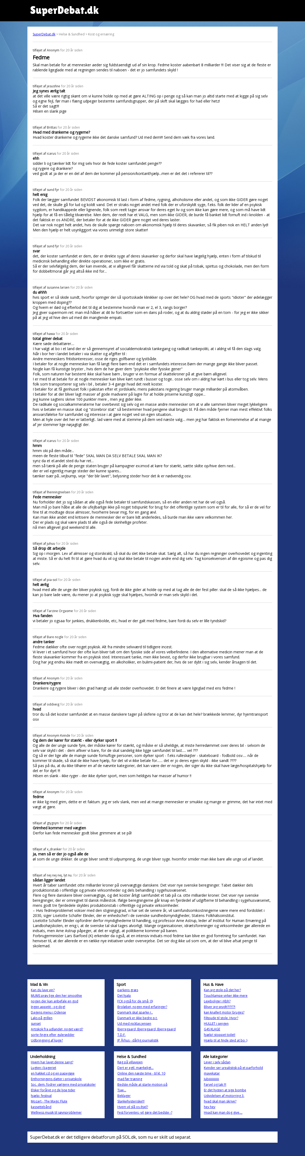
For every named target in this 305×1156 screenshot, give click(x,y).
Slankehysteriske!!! (131, 1101)
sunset (36, 1023)
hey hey (209, 1107)
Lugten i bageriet (43, 1067)
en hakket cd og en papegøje (53, 1073)
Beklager (124, 1095)
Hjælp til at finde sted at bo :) (225, 1040)
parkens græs (127, 990)
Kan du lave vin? (43, 990)
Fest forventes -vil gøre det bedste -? (144, 1112)
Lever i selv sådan (217, 1062)
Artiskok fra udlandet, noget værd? (57, 1029)
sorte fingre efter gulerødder (53, 1034)
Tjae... (121, 1090)
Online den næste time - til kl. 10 (141, 1073)
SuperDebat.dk (44, 34)
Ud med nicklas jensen (134, 1023)
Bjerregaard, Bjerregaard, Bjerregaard (146, 1029)
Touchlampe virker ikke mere (226, 995)
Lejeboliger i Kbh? (217, 1001)
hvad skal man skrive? (220, 1101)
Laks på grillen (41, 1018)
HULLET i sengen (216, 1023)
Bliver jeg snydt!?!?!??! (219, 1007)
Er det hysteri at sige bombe (225, 1090)
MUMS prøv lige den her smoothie (56, 995)
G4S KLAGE (212, 1029)
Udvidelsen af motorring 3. (224, 1095)
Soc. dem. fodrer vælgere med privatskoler (63, 1084)
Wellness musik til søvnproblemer (56, 1112)
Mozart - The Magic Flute (49, 1101)
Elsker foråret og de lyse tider (53, 1090)
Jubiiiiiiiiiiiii (211, 1079)
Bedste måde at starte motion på (142, 1084)
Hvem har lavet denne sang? (52, 1062)
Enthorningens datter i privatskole (56, 1079)
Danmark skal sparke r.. (135, 1012)
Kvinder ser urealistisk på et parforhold (233, 1067)
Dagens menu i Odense (48, 1012)
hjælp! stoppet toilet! (219, 1034)
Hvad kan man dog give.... (223, 1112)
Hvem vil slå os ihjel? (132, 1107)
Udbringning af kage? (47, 1040)
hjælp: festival (41, 1095)
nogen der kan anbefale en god (54, 1001)
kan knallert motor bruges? (224, 1012)
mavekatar (212, 1073)
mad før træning (129, 1079)
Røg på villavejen (130, 1062)
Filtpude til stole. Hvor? (221, 1018)
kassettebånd (41, 1107)
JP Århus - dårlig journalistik (137, 1040)
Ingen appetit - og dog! (48, 1007)
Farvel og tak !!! (215, 1084)
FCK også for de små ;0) (135, 1001)
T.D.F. (121, 1034)
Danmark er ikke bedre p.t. (137, 1018)
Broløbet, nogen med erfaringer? (142, 1007)
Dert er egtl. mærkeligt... (135, 1067)
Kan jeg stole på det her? (222, 990)
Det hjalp (124, 995)
